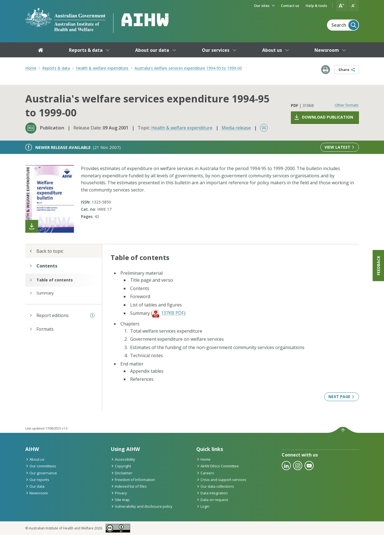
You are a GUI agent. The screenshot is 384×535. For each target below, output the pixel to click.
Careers (205, 472)
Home (30, 68)
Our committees (40, 465)
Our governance (41, 472)
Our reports (37, 479)
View (339, 147)
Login (202, 506)
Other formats (347, 104)
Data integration (212, 492)
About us (34, 459)
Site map (120, 499)
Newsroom (36, 492)
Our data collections (215, 486)
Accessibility (123, 459)
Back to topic (46, 251)
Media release (236, 128)
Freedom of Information (133, 479)
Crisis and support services (221, 479)
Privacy (119, 492)
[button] (341, 5)
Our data (34, 486)
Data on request (212, 499)
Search (344, 25)
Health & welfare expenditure (181, 128)
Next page (341, 396)
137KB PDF (172, 313)
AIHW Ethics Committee (217, 465)
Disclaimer (121, 472)
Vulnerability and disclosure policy (141, 506)
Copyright (121, 465)
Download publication (323, 117)
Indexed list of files (129, 486)
